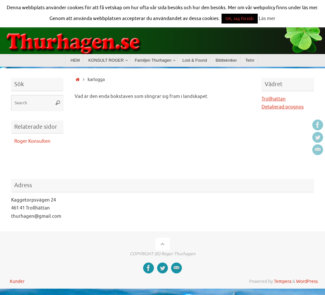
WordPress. (307, 281)
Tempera (282, 281)
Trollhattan (274, 99)
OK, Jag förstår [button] (239, 18)
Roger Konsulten (32, 141)
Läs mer (267, 19)
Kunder (17, 281)
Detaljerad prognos (283, 107)
